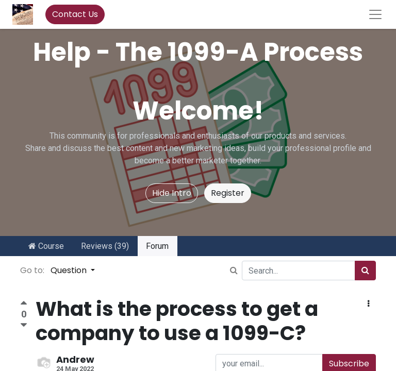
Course (46, 246)
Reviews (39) (105, 246)
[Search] (365, 270)
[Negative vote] (23, 325)
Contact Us (75, 14)
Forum (157, 246)
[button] (368, 304)
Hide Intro (171, 193)
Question (70, 270)
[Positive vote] (23, 304)
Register (227, 193)
